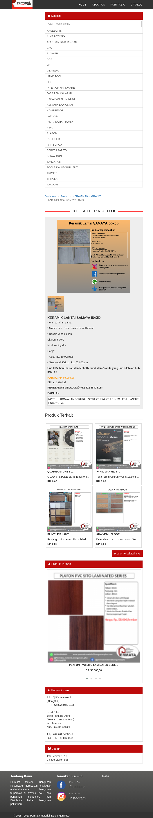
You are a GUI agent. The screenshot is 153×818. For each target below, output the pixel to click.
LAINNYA (52, 116)
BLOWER (52, 53)
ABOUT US (98, 4)
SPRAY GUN (54, 156)
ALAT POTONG (56, 36)
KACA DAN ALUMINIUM (61, 99)
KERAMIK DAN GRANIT (61, 104)
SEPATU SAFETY (57, 150)
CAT (49, 64)
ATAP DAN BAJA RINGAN (62, 42)
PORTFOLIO (117, 4)
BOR (49, 59)
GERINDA (53, 70)
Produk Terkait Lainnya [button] (127, 553)
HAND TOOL (54, 76)
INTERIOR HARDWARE (61, 87)
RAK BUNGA (54, 144)
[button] (87, 678)
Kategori (54, 15)
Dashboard (51, 196)
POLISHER (53, 138)
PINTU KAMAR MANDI (60, 121)
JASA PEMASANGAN (59, 93)
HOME (82, 4)
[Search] (94, 24)
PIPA (50, 127)
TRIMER (52, 173)
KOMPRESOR (55, 110)
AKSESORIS (54, 30)
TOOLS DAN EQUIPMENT (62, 167)
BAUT (50, 47)
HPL (49, 81)
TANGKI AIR (54, 161)
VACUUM (52, 184)
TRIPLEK (52, 178)
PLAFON (52, 133)
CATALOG (137, 4)
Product (65, 196)
